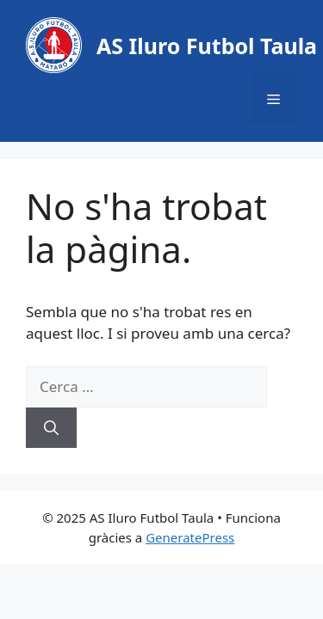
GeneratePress (190, 537)
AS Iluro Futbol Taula (206, 45)
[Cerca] (51, 428)
